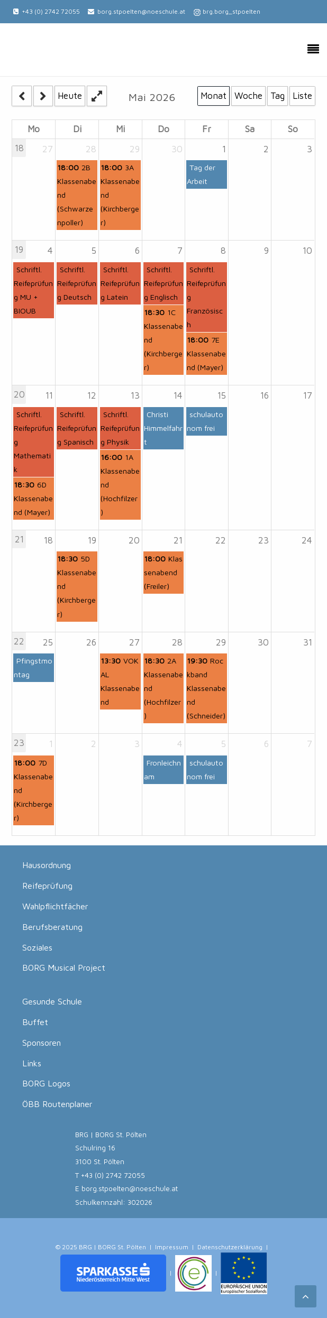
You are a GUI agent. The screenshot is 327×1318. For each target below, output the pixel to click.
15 (221, 395)
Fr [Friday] (206, 129)
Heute (70, 95)
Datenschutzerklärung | (232, 1247)
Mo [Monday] (34, 129)
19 (19, 249)
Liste (302, 95)
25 (48, 642)
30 (177, 149)
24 (307, 540)
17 (307, 395)
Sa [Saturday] (250, 129)
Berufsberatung (52, 927)
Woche (248, 95)
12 (91, 395)
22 (220, 540)
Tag (277, 95)
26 (91, 642)
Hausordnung (46, 865)
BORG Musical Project (63, 967)
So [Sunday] (293, 129)
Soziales (37, 947)
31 (307, 642)
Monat (213, 95)
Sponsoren (41, 1042)
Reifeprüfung (47, 885)
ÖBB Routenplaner (57, 1104)
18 (19, 148)
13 (135, 395)
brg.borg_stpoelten (231, 11)
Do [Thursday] (163, 129)
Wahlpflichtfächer (55, 906)
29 (135, 149)
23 (263, 540)
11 (49, 395)
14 (178, 395)
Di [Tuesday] (77, 129)
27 (47, 149)
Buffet (35, 1022)
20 (19, 394)
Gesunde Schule (52, 1001)
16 (264, 395)
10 (307, 250)
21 (19, 539)
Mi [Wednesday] (120, 129)
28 (91, 149)
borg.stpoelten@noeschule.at (141, 11)
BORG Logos (46, 1083)
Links (31, 1063)
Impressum (171, 1247)
